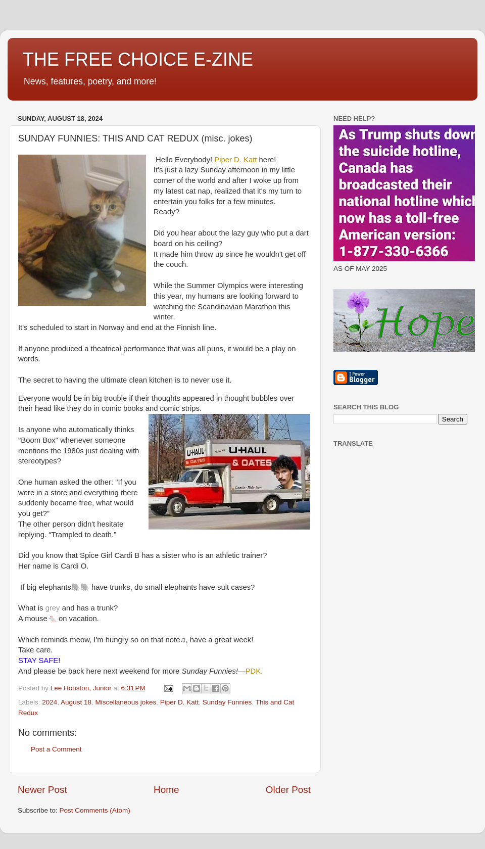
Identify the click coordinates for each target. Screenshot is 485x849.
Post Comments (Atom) (95, 810)
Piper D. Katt (179, 702)
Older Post (288, 789)
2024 (49, 702)
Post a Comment (56, 749)
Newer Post (42, 789)
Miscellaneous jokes (125, 702)
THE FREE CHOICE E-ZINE (138, 59)
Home (166, 789)
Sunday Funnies (227, 702)
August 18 (76, 702)
